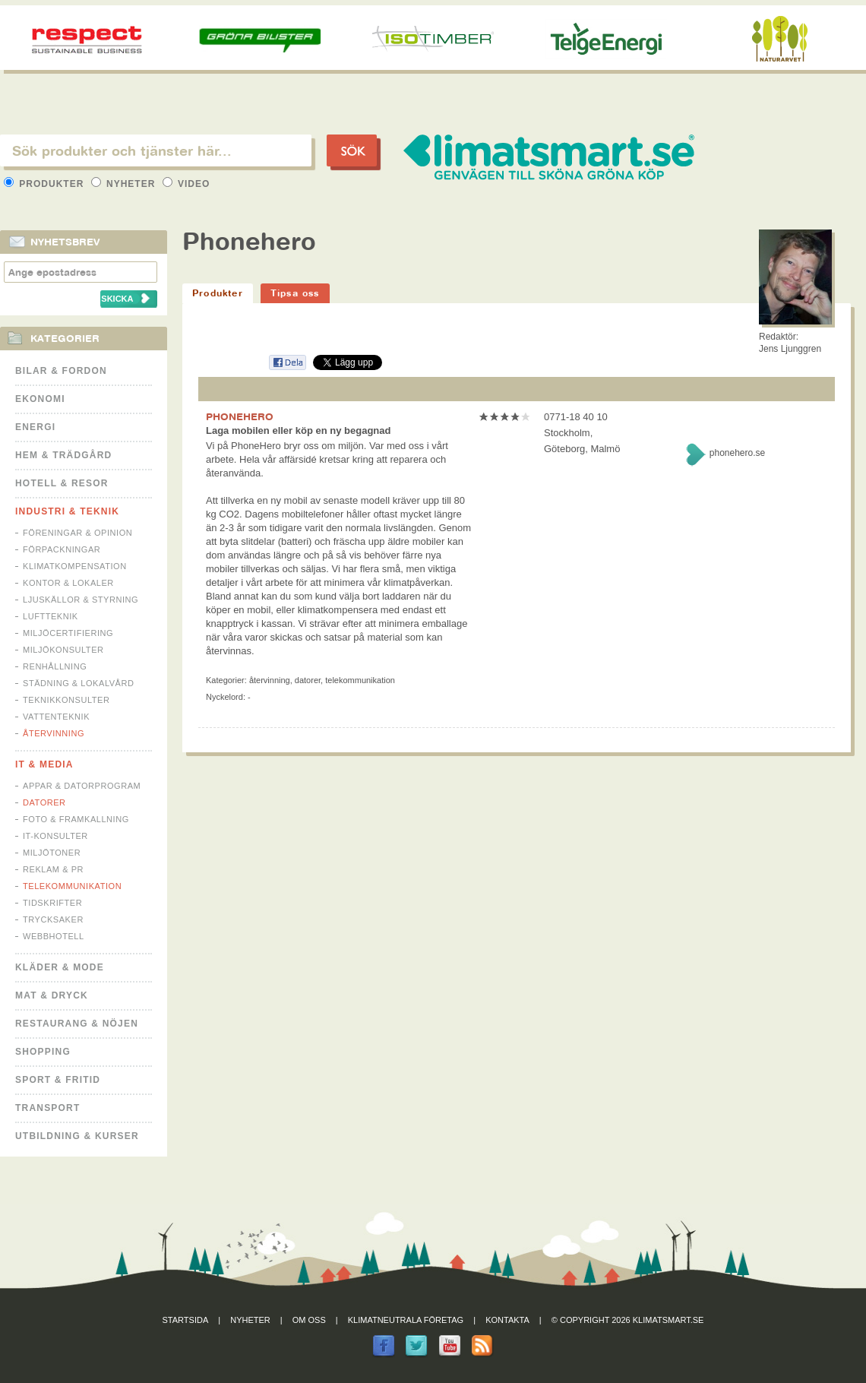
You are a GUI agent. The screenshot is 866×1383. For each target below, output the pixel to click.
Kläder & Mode (59, 967)
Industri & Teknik (67, 511)
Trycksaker (53, 919)
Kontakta (507, 1319)
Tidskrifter (52, 902)
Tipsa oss (295, 293)
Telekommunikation (72, 886)
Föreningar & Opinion (77, 532)
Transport (47, 1108)
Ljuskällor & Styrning (80, 599)
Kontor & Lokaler (68, 582)
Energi (35, 427)
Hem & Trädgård (63, 455)
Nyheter (125, 184)
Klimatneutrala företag (405, 1319)
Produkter (45, 184)
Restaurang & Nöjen (76, 1023)
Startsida (186, 1319)
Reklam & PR (53, 869)
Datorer (44, 802)
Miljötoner (52, 852)
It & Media (44, 764)
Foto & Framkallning (76, 819)
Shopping (43, 1051)
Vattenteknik (56, 716)
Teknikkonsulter (66, 699)
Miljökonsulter (63, 649)
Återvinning (53, 733)
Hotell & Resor (62, 483)
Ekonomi (40, 399)
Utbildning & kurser (77, 1136)
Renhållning (55, 666)
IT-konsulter (55, 835)
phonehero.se (737, 453)
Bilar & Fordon (61, 371)
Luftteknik (50, 616)
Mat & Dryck (51, 995)
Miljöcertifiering (68, 633)
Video (186, 184)
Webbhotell (53, 936)
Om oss (309, 1319)
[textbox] (155, 150)
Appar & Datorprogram (82, 785)
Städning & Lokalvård (78, 683)
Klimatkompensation (75, 566)
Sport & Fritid (57, 1079)
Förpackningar (61, 549)
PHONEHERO (239, 416)
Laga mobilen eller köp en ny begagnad (298, 430)
